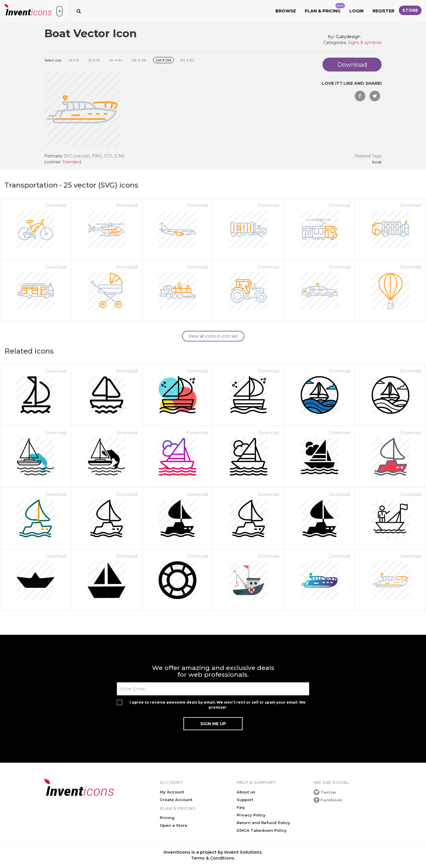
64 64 (115, 60)
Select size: (53, 60)
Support (245, 799)
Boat (377, 162)
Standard (71, 162)
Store (410, 10)
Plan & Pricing (325, 8)
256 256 (163, 60)
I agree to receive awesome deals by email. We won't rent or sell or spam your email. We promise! (218, 705)
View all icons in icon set (213, 336)
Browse (285, 11)
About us (246, 792)
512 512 (187, 60)
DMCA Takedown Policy (262, 830)
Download (55, 205)
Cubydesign (348, 36)
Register (383, 11)
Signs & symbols (365, 42)
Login (356, 11)
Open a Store (173, 825)
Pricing (167, 817)
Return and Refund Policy (263, 822)
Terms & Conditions (212, 858)
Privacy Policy (251, 815)
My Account (172, 792)
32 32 (94, 60)
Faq (241, 807)
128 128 (138, 60)
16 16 (74, 60)
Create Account (176, 799)
